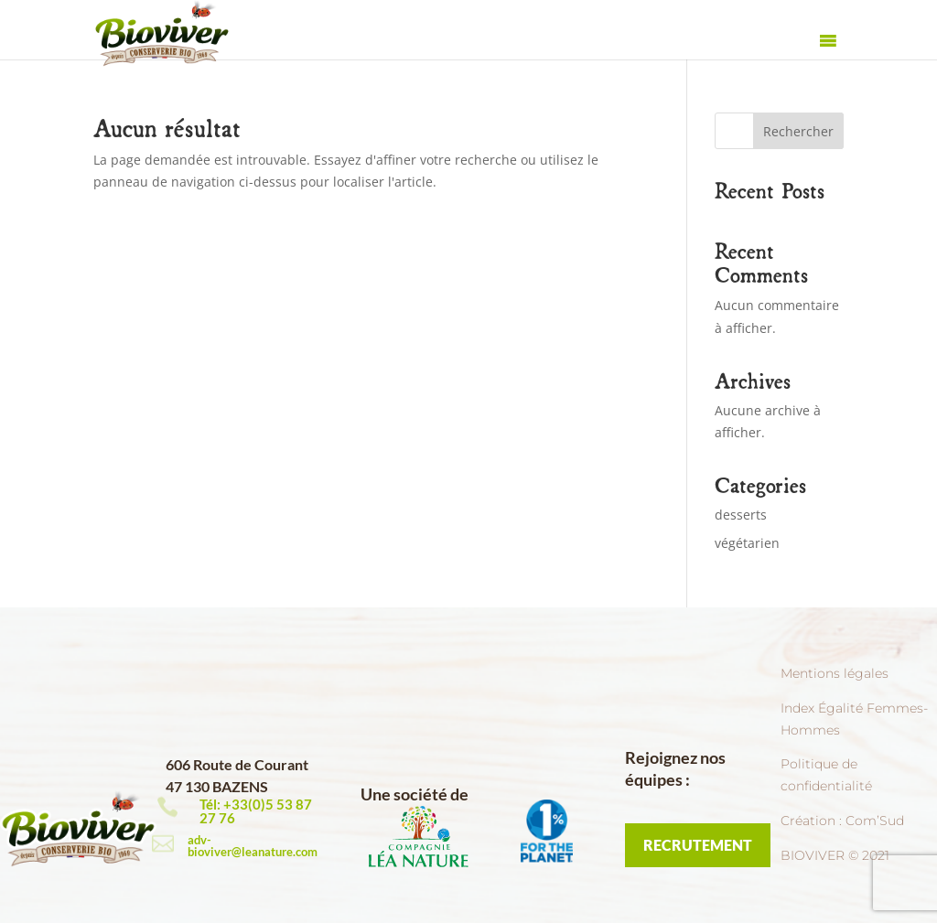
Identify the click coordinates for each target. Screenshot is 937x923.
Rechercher (798, 131)
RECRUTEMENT (697, 844)
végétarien (747, 543)
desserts (741, 514)
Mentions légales (835, 673)
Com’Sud (874, 820)
